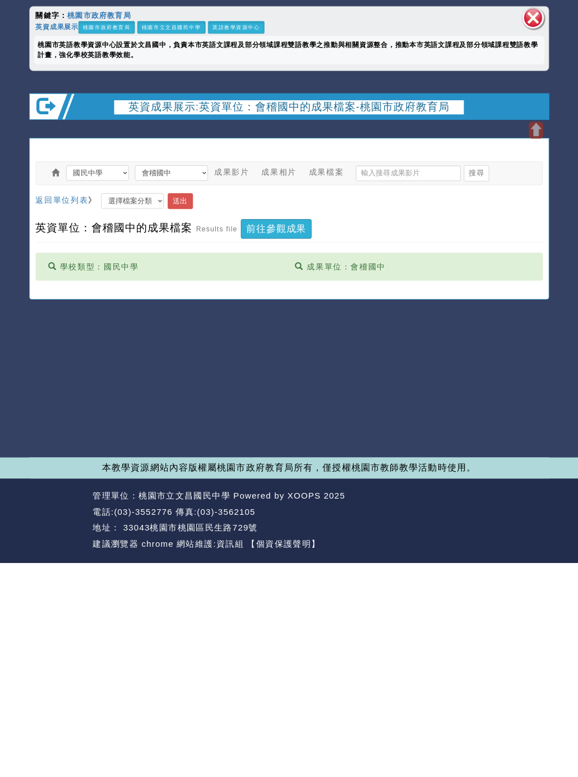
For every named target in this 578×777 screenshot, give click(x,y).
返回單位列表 (61, 199)
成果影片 (231, 172)
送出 (180, 200)
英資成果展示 (56, 27)
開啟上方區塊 (536, 130)
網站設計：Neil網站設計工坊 (58, 520)
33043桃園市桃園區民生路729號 (188, 527)
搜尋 (476, 172)
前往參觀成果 (276, 229)
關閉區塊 (533, 18)
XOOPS (304, 495)
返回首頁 (475, 512)
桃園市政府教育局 (99, 15)
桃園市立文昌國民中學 (171, 27)
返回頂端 (528, 512)
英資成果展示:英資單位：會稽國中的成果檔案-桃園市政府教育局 (289, 106)
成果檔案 (326, 172)
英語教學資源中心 (236, 27)
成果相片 (279, 172)
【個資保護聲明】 (283, 543)
